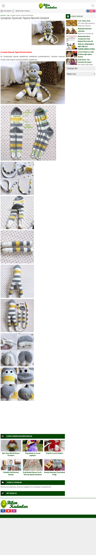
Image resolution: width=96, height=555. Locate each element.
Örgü (8, 15)
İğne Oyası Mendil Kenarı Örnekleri (11, 454)
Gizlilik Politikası (23, 11)
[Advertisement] (15, 34)
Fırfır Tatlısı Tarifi (84, 21)
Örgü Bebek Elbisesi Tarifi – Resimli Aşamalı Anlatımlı (33, 473)
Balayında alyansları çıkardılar (85, 30)
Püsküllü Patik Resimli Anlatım (11, 473)
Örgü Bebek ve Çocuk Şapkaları (32, 454)
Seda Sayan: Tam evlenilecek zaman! (85, 61)
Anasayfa (3, 15)
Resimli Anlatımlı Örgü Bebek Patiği (54, 473)
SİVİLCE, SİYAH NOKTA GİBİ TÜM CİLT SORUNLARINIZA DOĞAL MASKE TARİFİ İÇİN (86, 47)
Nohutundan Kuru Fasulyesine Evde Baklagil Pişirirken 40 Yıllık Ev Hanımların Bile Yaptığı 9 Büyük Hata (86, 41)
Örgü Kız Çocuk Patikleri (54, 453)
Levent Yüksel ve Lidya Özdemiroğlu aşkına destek (86, 54)
